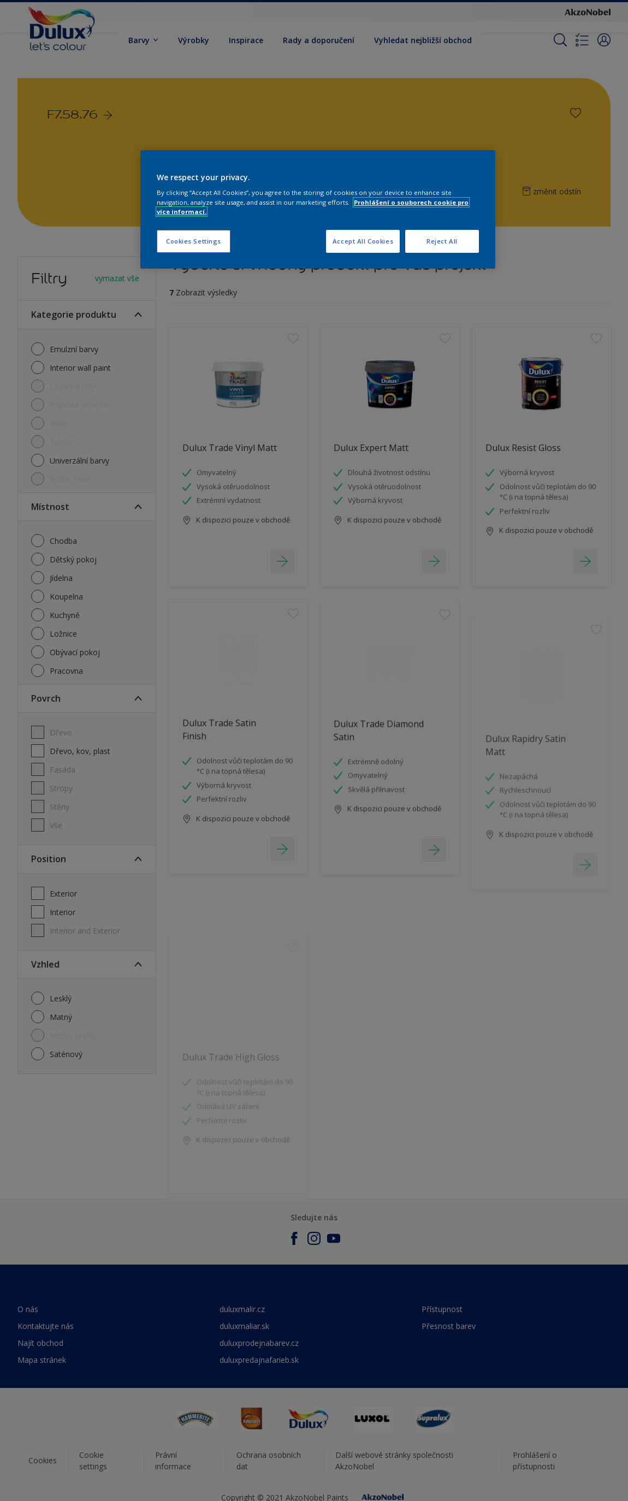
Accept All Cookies (363, 241)
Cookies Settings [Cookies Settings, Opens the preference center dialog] (193, 241)
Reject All (442, 241)
